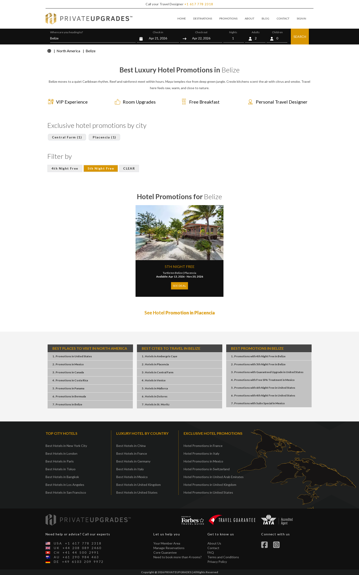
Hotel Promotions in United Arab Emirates (214, 477)
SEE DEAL (179, 285)
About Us (214, 543)
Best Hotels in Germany (133, 461)
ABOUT (249, 18)
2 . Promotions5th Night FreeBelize (258, 364)
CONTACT (283, 18)
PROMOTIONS (228, 18)
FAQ (210, 552)
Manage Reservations (169, 548)
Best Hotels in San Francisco (66, 492)
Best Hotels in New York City (66, 446)
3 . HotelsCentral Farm (157, 372)
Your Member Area (166, 543)
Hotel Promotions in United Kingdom (210, 485)
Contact (213, 548)
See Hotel (179, 312)
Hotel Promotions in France (203, 446)
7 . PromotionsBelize (67, 404)
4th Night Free (65, 168)
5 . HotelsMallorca (155, 388)
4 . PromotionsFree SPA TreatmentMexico (263, 380)
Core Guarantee (165, 552)
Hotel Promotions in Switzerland (207, 469)
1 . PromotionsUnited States (72, 356)
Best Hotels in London (61, 453)
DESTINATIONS (202, 18)
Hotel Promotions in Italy (201, 453)
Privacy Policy (217, 562)
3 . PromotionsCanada (68, 372)
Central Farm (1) (67, 137)
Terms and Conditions (223, 557)
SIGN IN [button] (301, 18)
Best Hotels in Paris (60, 461)
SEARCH (300, 37)
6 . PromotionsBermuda (69, 396)
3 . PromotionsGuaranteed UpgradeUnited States (267, 372)
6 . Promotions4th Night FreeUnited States (263, 395)
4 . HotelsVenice (154, 380)
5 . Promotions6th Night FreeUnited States (263, 387)
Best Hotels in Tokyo (61, 469)
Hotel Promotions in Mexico (203, 461)
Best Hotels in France (131, 453)
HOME (181, 18)
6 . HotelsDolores (154, 396)
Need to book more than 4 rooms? (177, 557)
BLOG (265, 18)
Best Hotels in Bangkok (62, 477)
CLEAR (129, 168)
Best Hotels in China (131, 446)
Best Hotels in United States (137, 492)
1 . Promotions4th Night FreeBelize (258, 356)
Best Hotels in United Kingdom (138, 485)
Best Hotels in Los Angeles (65, 485)
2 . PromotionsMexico (68, 364)
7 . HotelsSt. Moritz (155, 404)
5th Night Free (100, 168)
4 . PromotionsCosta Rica (70, 380)
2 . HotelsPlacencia (155, 364)
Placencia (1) (104, 137)
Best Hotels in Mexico (132, 477)
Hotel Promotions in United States (208, 492)
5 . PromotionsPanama (68, 388)
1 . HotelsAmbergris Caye (159, 356)
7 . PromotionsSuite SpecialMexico (258, 403)
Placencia (190, 273)
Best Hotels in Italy (130, 469)
